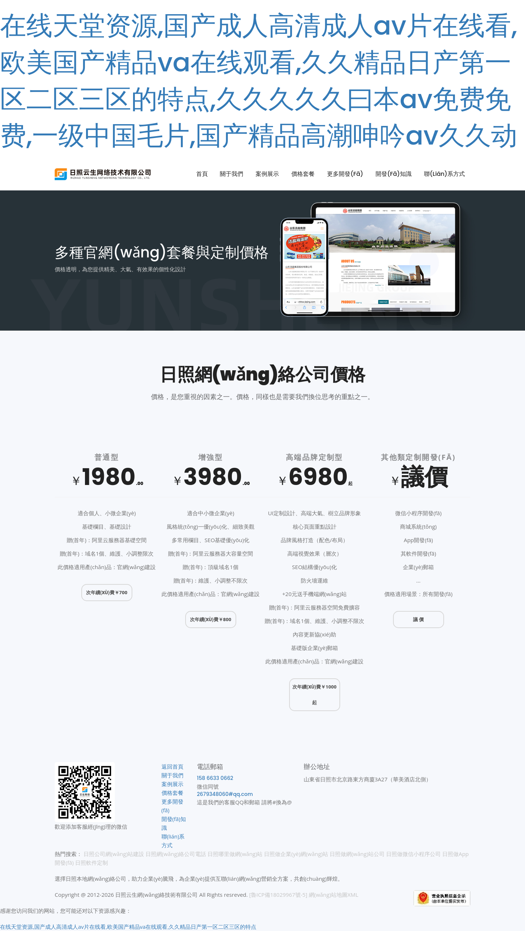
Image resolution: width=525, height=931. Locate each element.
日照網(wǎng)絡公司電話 (175, 853)
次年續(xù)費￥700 (107, 592)
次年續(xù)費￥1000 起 (314, 694)
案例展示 (267, 174)
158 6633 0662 (215, 778)
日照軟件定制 (91, 862)
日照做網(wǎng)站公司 (357, 853)
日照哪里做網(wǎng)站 (234, 853)
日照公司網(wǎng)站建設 (113, 853)
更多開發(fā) (345, 174)
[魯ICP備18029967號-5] (278, 894)
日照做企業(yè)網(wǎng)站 (296, 853)
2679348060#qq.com (225, 794)
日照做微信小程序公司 (413, 853)
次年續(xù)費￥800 (211, 619)
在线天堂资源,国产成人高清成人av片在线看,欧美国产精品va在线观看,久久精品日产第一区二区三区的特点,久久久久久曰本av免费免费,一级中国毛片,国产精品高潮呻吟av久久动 (258, 80)
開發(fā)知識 (394, 174)
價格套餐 (303, 174)
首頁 (202, 174)
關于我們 (231, 174)
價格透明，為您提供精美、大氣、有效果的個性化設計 (120, 269)
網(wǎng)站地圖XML (333, 894)
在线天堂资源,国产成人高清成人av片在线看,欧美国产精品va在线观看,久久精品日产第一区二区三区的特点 (128, 926)
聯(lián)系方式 (444, 174)
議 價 (418, 619)
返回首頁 (172, 766)
